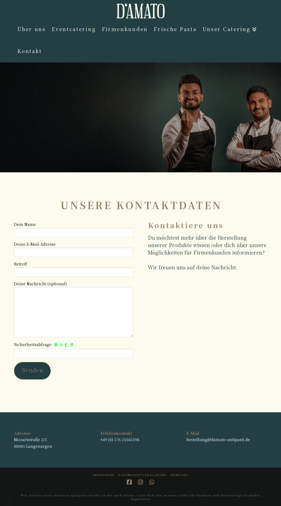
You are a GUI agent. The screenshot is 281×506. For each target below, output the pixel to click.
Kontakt (180, 475)
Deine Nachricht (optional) (73, 287)
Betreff (73, 268)
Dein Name (73, 229)
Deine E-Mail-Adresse (73, 248)
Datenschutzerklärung (142, 475)
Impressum (103, 475)
